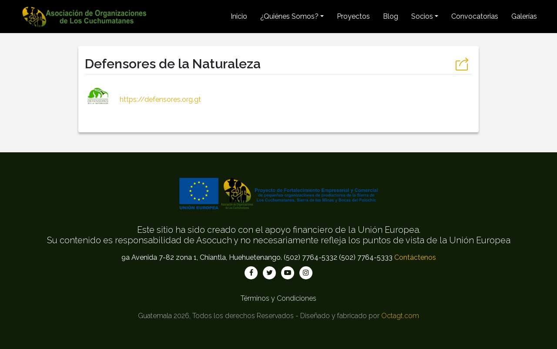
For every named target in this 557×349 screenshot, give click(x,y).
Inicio (239, 16)
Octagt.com (400, 316)
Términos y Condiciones (278, 298)
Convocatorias (474, 16)
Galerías (524, 16)
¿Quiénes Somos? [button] (289, 16)
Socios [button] (422, 16)
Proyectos (353, 16)
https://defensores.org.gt (143, 99)
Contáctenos (415, 257)
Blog (390, 16)
